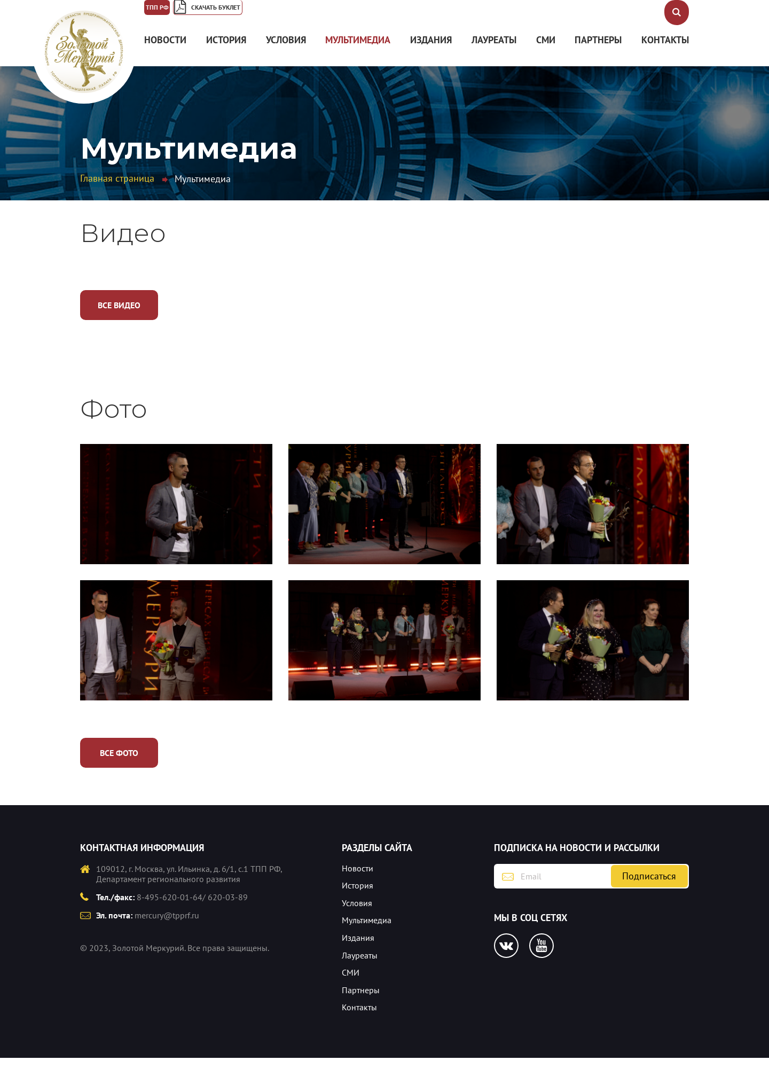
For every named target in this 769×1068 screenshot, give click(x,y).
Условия (286, 50)
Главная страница (117, 188)
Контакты (665, 50)
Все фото (119, 763)
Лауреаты (494, 50)
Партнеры (598, 50)
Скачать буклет (276, 13)
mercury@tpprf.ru (167, 925)
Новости (165, 50)
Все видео (119, 315)
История (226, 50)
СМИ (545, 50)
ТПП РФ (169, 13)
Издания (431, 50)
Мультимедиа (357, 50)
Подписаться (649, 886)
